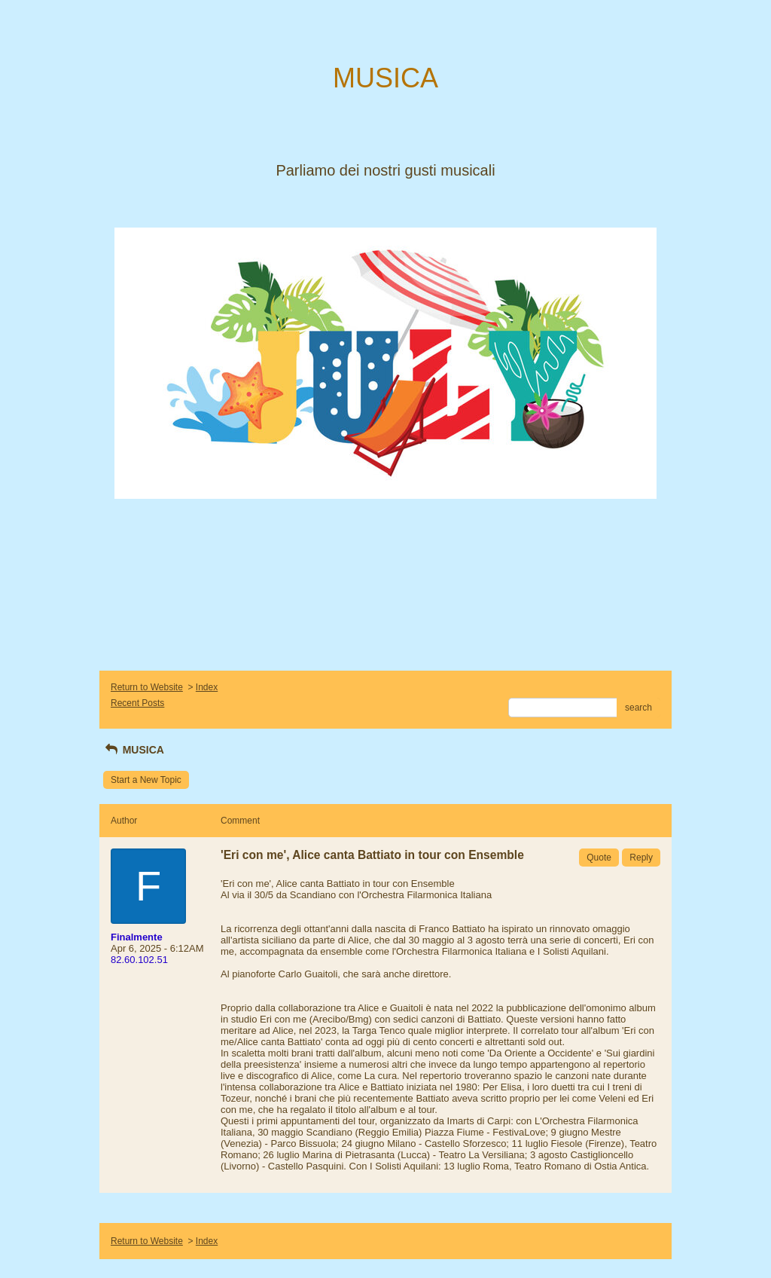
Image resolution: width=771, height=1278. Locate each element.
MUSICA (133, 750)
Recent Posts (137, 703)
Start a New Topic (146, 780)
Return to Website (147, 687)
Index (207, 687)
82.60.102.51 (139, 959)
